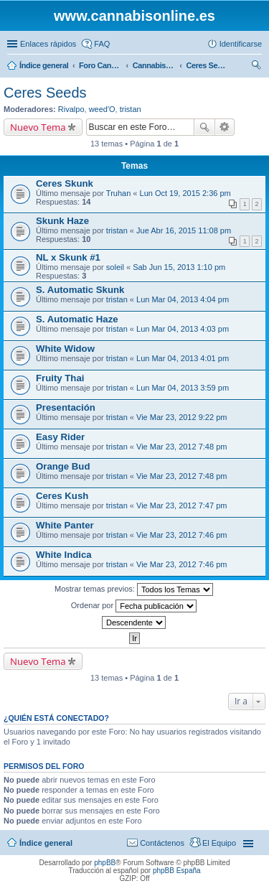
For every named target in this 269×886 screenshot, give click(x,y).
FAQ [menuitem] (102, 43)
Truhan (118, 193)
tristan (130, 109)
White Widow (65, 348)
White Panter (65, 525)
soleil (115, 267)
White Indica (64, 554)
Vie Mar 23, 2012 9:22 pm (181, 417)
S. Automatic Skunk (80, 289)
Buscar (204, 127)
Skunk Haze (62, 220)
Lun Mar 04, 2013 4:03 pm (182, 329)
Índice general (45, 843)
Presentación (65, 407)
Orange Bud (63, 466)
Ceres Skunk (64, 183)
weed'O (102, 109)
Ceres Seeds (45, 93)
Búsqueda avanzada (225, 127)
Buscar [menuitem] (256, 67)
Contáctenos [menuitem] (162, 843)
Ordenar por (134, 606)
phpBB (104, 863)
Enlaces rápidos (48, 43)
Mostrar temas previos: (134, 589)
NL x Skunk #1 (68, 257)
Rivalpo (71, 109)
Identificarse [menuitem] (241, 43)
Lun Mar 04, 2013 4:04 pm (182, 299)
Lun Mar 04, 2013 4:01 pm (182, 358)
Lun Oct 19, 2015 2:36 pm (185, 193)
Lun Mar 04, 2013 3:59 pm (182, 387)
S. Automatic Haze (77, 319)
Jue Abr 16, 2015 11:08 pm (183, 230)
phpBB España (177, 871)
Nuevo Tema (38, 127)
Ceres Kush (62, 495)
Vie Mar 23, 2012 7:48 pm (181, 446)
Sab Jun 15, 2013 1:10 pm (179, 267)
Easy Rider (60, 437)
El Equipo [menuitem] (219, 843)
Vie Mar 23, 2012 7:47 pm (181, 505)
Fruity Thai (60, 378)
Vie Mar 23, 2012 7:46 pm (181, 535)
